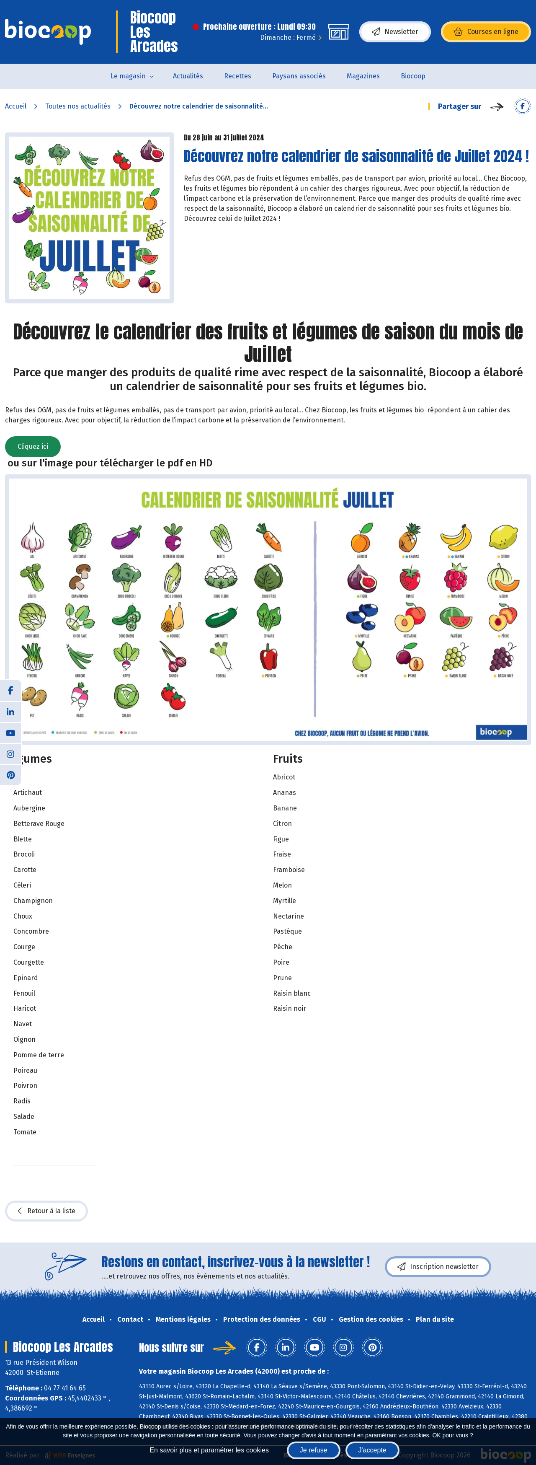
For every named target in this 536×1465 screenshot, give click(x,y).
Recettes (237, 76)
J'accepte (372, 1450)
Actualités (188, 76)
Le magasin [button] (128, 76)
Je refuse (313, 1450)
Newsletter (395, 32)
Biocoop (413, 76)
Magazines (363, 76)
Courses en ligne (486, 32)
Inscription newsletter (438, 1267)
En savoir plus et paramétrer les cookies (209, 1450)
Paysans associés (299, 76)
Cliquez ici (33, 446)
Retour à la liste (46, 1211)
